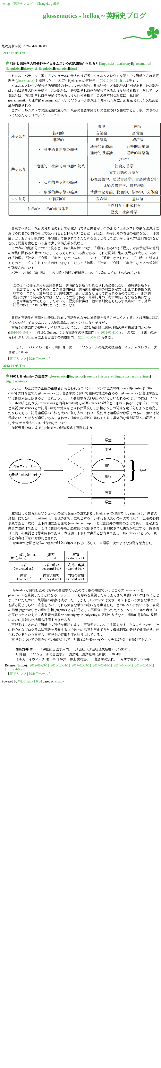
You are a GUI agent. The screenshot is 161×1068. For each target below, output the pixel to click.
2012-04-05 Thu (14, 365)
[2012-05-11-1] (110, 332)
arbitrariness (141, 376)
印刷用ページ (39, 358)
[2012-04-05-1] (111, 80)
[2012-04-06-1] (15, 669)
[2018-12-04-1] (60, 665)
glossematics (141, 63)
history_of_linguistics (38, 68)
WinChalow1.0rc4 (30, 681)
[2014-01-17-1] (89, 337)
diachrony (124, 63)
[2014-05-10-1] (102, 665)
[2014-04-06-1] (123, 665)
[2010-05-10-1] (19, 332)
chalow (60, 681)
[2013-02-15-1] (144, 665)
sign (73, 68)
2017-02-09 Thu (14, 53)
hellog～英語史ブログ (17, 3)
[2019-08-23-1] (39, 665)
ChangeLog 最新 (48, 3)
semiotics (61, 68)
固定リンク (18, 358)
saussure (91, 376)
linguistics (107, 63)
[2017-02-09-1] (81, 665)
